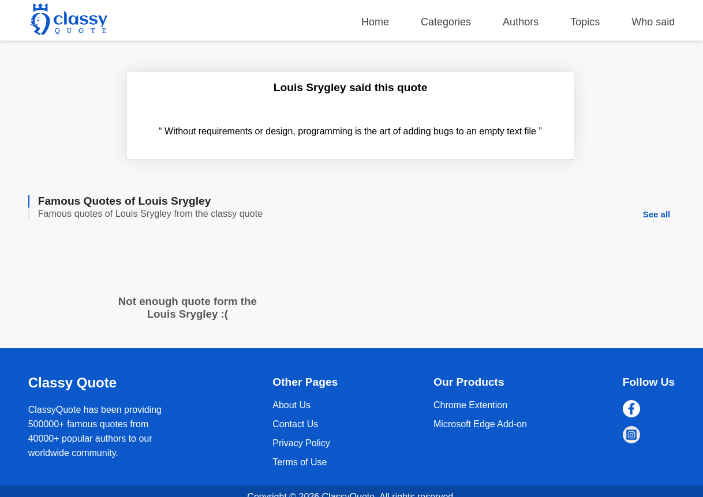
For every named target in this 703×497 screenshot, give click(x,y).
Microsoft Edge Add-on (480, 424)
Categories (446, 22)
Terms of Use (299, 462)
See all (657, 214)
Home (375, 22)
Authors (521, 22)
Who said (653, 22)
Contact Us (295, 424)
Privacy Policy (301, 443)
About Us (291, 405)
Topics (585, 22)
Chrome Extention (470, 405)
